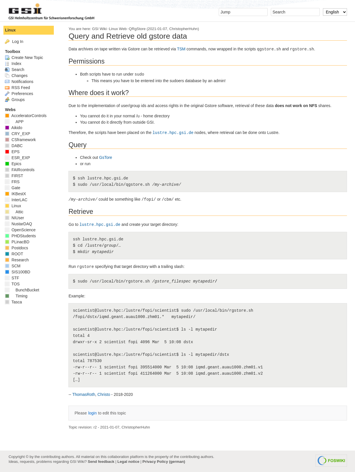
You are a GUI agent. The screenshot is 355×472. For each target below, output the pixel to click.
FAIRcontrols (23, 169)
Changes (20, 75)
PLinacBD (21, 242)
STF (16, 278)
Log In (21, 41)
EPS (16, 151)
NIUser (18, 218)
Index (17, 63)
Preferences (23, 93)
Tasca (17, 302)
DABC (17, 145)
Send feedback (101, 461)
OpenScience (24, 230)
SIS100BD (21, 272)
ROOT (18, 254)
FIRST (18, 175)
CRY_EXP (21, 133)
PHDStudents (24, 236)
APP (18, 121)
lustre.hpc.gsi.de (176, 133)
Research (20, 260)
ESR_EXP (21, 157)
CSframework (24, 139)
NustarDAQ (22, 224)
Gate (16, 187)
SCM (16, 266)
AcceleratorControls (29, 115)
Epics (17, 163)
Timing (20, 296)
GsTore (109, 157)
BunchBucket (26, 290)
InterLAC (20, 200)
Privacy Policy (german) (164, 461)
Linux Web (121, 29)
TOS (16, 284)
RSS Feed (21, 87)
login (96, 413)
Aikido (17, 127)
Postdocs (20, 248)
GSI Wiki (103, 29)
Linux (14, 30)
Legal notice (128, 461)
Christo (107, 394)
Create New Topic (28, 57)
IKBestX (19, 193)
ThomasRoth (87, 394)
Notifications (23, 81)
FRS (16, 181)
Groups (18, 99)
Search (18, 69)
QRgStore (141, 29)
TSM (185, 49)
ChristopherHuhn (187, 29)
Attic (18, 212)
